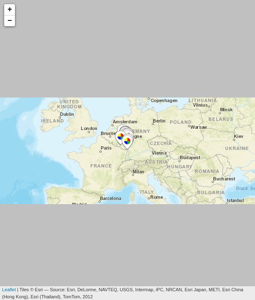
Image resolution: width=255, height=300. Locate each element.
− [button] (9, 21)
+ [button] (9, 10)
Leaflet (9, 289)
